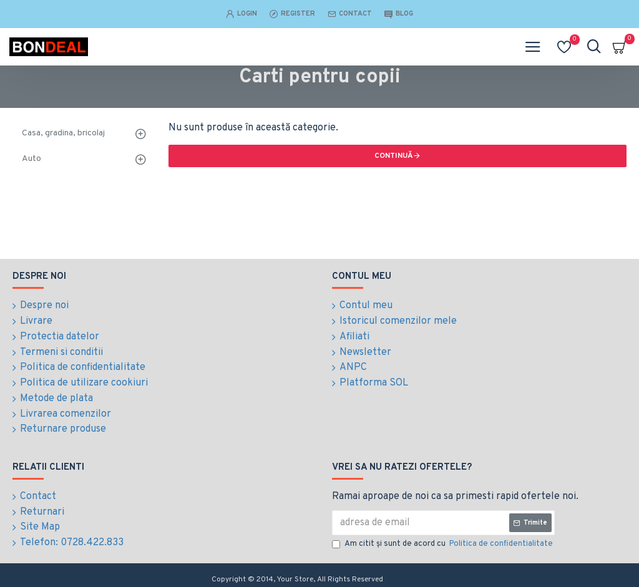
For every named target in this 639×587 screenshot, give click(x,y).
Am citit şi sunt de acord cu (443, 540)
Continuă (393, 156)
